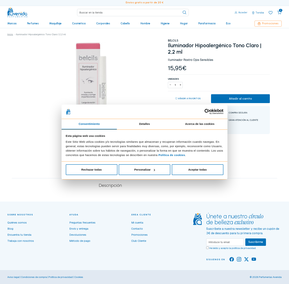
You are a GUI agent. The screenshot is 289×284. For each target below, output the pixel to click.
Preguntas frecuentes (82, 222)
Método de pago (79, 241)
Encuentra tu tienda (19, 234)
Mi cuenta (137, 222)
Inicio (10, 34)
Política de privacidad (61, 277)
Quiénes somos (17, 222)
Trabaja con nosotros (20, 241)
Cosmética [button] (79, 23)
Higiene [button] (165, 23)
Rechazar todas (91, 169)
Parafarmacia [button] (206, 23)
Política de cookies (171, 155)
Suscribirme (255, 242)
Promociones (268, 23)
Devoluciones (77, 234)
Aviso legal (13, 277)
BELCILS (173, 40)
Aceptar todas (197, 169)
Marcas (12, 23)
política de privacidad (244, 248)
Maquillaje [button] (55, 23)
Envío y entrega (78, 228)
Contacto (137, 228)
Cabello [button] (125, 23)
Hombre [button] (145, 23)
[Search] (133, 12)
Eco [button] (228, 23)
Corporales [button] (103, 23)
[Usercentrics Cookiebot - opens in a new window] (207, 111)
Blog (10, 228)
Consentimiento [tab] (89, 123)
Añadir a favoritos (188, 98)
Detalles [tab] (144, 123)
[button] (279, 12)
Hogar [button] (184, 23)
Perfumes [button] (33, 23)
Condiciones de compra (34, 277)
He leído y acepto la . (232, 248)
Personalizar (144, 169)
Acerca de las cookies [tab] (200, 123)
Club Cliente (138, 241)
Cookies (78, 277)
